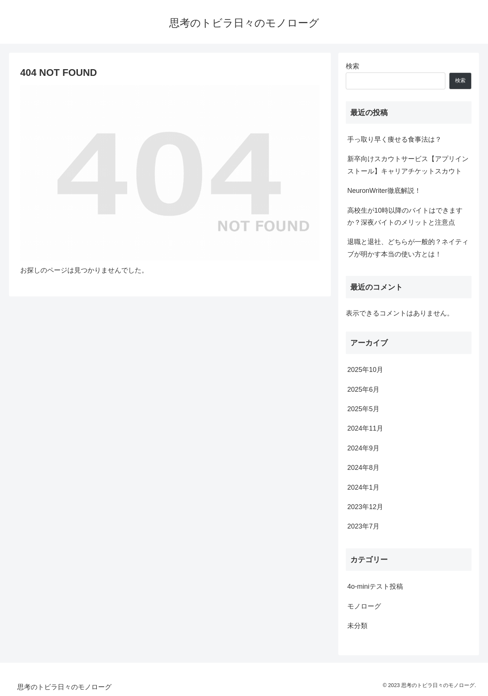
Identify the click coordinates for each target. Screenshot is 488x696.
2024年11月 (365, 428)
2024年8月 (363, 467)
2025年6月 (363, 389)
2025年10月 (365, 369)
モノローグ (364, 606)
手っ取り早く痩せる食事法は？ (394, 139)
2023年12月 (365, 507)
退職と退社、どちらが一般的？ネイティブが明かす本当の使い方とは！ (408, 248)
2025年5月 (363, 409)
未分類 (357, 625)
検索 (352, 66)
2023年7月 (363, 526)
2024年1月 (363, 487)
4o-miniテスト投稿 (375, 586)
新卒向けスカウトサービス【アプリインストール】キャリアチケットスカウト (408, 165)
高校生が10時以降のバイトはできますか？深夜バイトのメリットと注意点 (405, 216)
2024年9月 (363, 448)
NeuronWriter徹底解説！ (384, 190)
